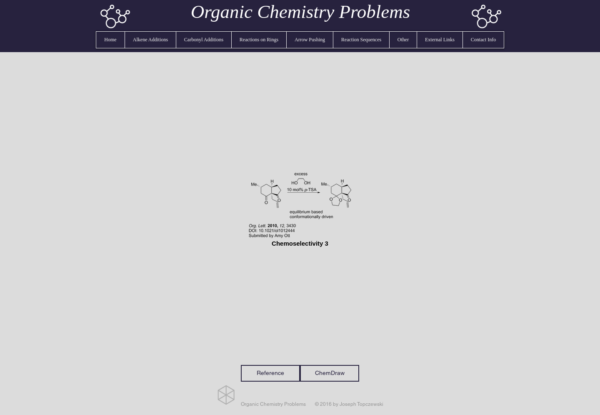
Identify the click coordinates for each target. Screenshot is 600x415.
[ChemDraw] (329, 373)
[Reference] (270, 373)
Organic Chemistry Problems (300, 11)
